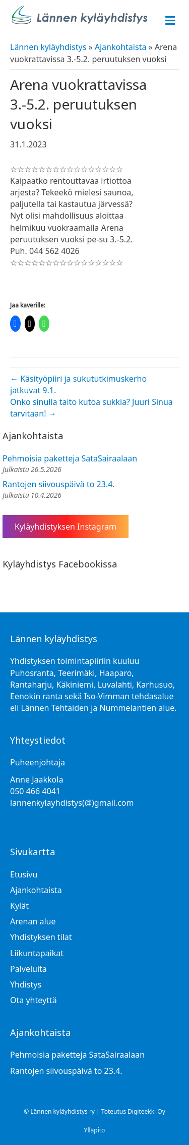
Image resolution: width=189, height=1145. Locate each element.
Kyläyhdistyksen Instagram (65, 526)
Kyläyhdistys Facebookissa (60, 564)
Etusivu (23, 874)
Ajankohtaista (121, 47)
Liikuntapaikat (37, 953)
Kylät (19, 905)
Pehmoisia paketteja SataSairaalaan (70, 458)
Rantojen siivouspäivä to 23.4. (59, 484)
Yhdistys (25, 984)
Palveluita (28, 968)
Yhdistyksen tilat (41, 937)
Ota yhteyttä (33, 1000)
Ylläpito (94, 1130)
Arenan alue (32, 921)
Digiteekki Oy (146, 1111)
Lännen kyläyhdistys (48, 47)
